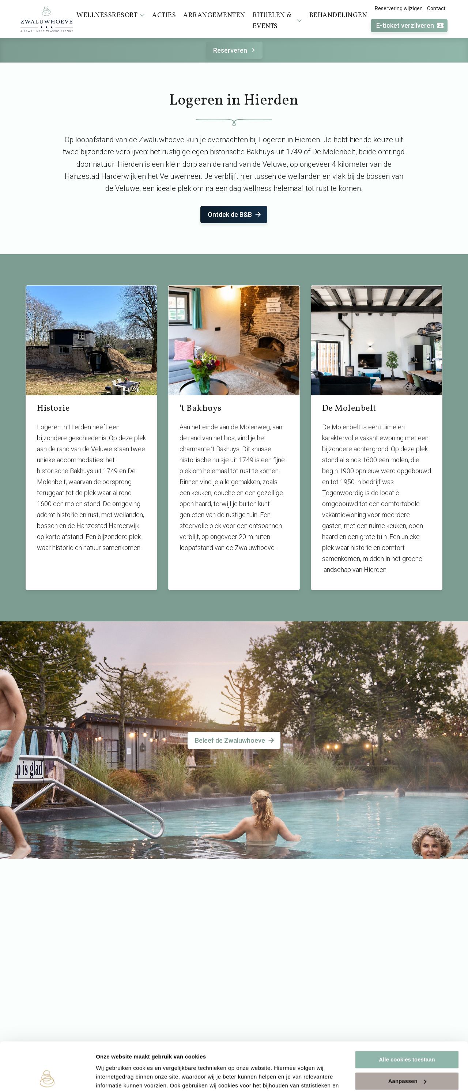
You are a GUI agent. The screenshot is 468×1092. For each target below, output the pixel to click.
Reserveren (235, 50)
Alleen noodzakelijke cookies (407, 1057)
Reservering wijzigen (399, 8)
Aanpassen (407, 1035)
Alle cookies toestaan (407, 1014)
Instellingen (111, 1077)
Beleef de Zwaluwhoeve (235, 740)
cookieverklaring (171, 1057)
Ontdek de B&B (235, 214)
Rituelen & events (277, 21)
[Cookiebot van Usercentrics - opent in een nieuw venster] (47, 1077)
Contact (436, 8)
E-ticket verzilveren (410, 25)
